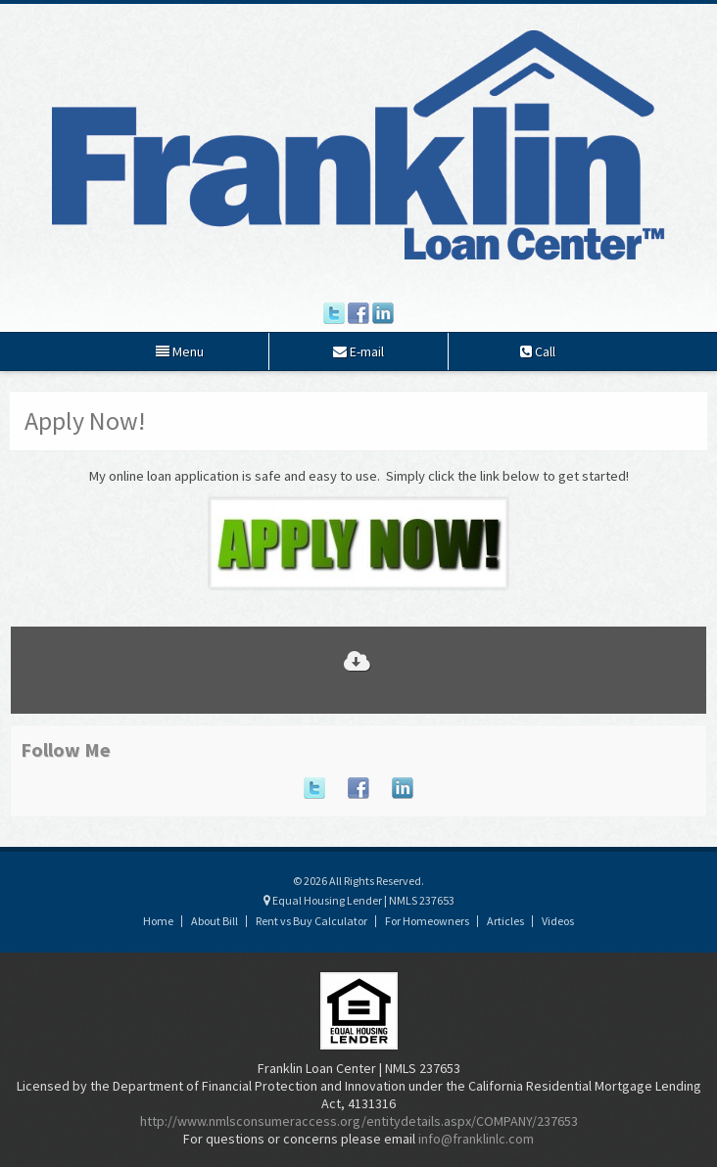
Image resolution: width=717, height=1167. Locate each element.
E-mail (358, 351)
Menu (180, 351)
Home (158, 920)
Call (537, 351)
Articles (505, 920)
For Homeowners (427, 920)
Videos (558, 920)
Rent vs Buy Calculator (311, 920)
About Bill (214, 920)
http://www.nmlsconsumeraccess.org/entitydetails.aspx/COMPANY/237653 (359, 1121)
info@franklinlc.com (476, 1138)
